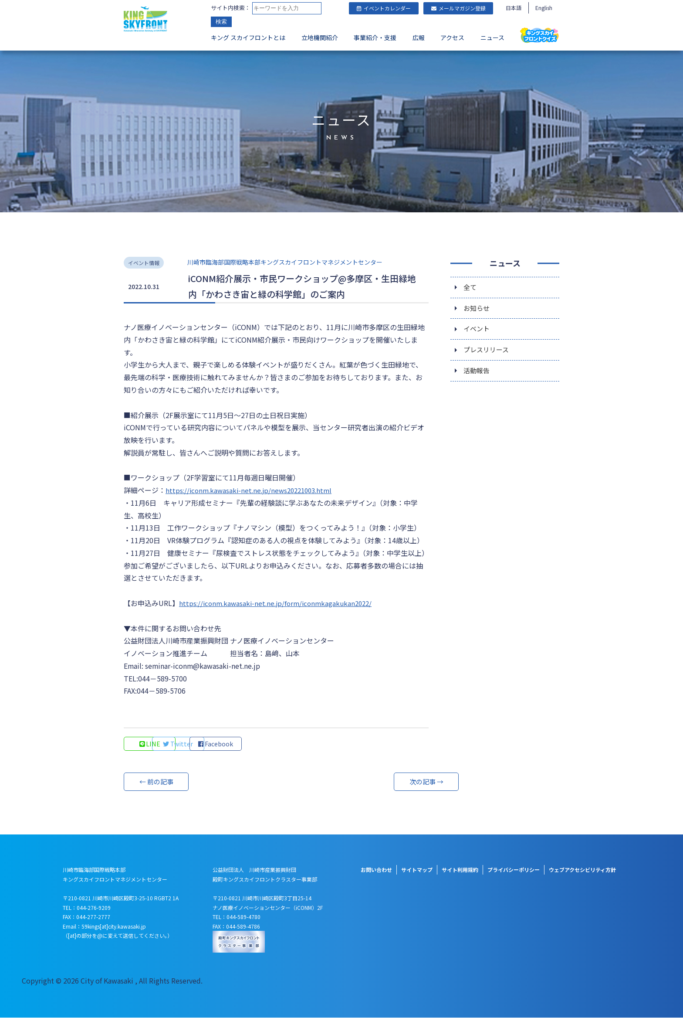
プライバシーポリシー (513, 870)
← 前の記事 (156, 782)
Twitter (209, 744)
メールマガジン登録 (458, 8)
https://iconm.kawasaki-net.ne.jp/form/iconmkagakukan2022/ (279, 603)
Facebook (267, 744)
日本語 (513, 7)
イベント (477, 331)
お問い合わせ (376, 870)
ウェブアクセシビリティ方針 (582, 870)
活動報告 (477, 374)
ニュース (492, 37)
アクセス (452, 37)
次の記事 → (396, 782)
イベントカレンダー (384, 8)
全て (470, 287)
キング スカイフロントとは (248, 37)
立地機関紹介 (319, 37)
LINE (150, 744)
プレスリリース (487, 352)
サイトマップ (417, 870)
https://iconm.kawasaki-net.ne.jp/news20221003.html (253, 490)
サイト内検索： (230, 7)
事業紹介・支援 (375, 37)
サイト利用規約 (460, 870)
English (543, 7)
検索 (221, 21)
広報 (419, 37)
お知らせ (477, 309)
